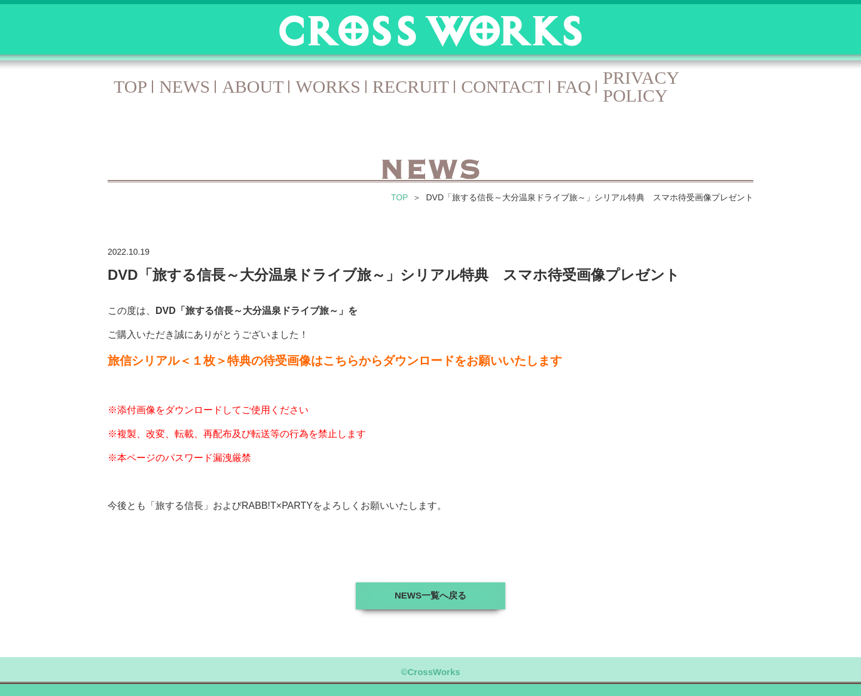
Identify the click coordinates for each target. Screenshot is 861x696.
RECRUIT (411, 87)
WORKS (327, 87)
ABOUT (252, 87)
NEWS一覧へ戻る (430, 595)
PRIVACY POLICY (641, 87)
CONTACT (502, 87)
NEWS (184, 87)
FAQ (573, 87)
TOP (130, 87)
